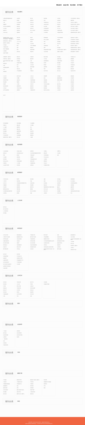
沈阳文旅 (31, 165)
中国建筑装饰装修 (6, 383)
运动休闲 (58, 20)
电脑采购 (58, 66)
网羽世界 (58, 189)
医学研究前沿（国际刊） (75, 43)
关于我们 (79, 5)
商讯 (4, 155)
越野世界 (72, 187)
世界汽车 (31, 28)
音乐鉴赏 (58, 56)
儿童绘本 (45, 193)
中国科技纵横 (19, 161)
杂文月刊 (58, 43)
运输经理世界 (5, 260)
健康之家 (18, 125)
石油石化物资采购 (33, 244)
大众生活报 (46, 51)
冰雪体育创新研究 (74, 183)
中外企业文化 (46, 157)
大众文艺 (18, 284)
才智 (4, 22)
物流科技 (58, 244)
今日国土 (58, 18)
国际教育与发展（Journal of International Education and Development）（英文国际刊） (8, 38)
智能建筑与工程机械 (47, 381)
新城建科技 (5, 385)
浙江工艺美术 (32, 30)
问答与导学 (59, 193)
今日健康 (31, 125)
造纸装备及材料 (6, 67)
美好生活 (18, 51)
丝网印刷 (45, 66)
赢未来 (58, 187)
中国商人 (45, 151)
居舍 (17, 387)
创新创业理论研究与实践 (75, 191)
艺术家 (4, 286)
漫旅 (31, 68)
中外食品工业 (19, 256)
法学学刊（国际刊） (74, 22)
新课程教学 (73, 179)
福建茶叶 (5, 24)
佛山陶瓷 (58, 62)
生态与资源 (73, 236)
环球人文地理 (46, 39)
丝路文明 (18, 37)
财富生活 (5, 153)
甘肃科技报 (46, 45)
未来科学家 (32, 183)
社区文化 (31, 22)
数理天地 (31, 187)
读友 (17, 64)
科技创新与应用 (33, 246)
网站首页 (59, 5)
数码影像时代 (73, 234)
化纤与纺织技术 (6, 262)
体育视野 (58, 191)
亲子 (58, 45)
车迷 (44, 20)
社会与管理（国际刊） (75, 30)
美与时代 (5, 282)
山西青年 (18, 18)
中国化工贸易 (19, 151)
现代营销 (5, 159)
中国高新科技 (32, 238)
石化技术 (31, 248)
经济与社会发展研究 (6, 26)
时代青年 (18, 39)
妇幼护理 (31, 131)
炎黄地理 (31, 387)
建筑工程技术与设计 (20, 389)
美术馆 (45, 62)
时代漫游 (58, 47)
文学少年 (5, 183)
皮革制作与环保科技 (6, 266)
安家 (44, 387)
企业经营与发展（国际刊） (62, 49)
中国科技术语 (5, 46)
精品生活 (45, 185)
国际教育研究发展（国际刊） (76, 32)
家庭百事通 (32, 49)
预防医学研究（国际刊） (7, 137)
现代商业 (18, 157)
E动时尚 (58, 39)
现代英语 (72, 189)
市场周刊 (5, 163)
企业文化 (18, 159)
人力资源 (18, 163)
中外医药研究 (5, 135)
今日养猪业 (46, 32)
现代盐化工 (5, 244)
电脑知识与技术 (46, 238)
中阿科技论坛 (46, 22)
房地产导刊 (19, 391)
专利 (18, 352)
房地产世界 (32, 389)
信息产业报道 (5, 52)
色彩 (31, 296)
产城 (44, 385)
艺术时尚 (18, 290)
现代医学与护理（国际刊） (75, 24)
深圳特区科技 (46, 30)
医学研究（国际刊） (74, 45)
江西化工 (72, 247)
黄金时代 (31, 51)
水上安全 (58, 64)
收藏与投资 (59, 58)
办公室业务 (19, 22)
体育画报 (72, 185)
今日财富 (5, 157)
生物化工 (18, 240)
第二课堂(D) (73, 181)
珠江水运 (58, 70)
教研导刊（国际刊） (6, 42)
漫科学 (31, 37)
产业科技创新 (19, 262)
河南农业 (31, 70)
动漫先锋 (31, 56)
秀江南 (31, 18)
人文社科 (19, 200)
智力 (71, 193)
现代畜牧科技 (46, 60)
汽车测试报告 (46, 155)
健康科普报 (19, 131)
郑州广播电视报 (6, 48)
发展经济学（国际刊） (75, 37)
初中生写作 (59, 181)
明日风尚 (5, 284)
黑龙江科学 (19, 246)
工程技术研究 (32, 391)
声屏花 (31, 284)
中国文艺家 (19, 282)
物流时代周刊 (59, 242)
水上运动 (58, 22)
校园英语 (18, 187)
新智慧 (18, 20)
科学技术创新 (32, 240)
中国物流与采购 (46, 165)
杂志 (18, 401)
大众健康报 (32, 123)
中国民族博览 (5, 294)
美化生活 (31, 290)
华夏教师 (5, 185)
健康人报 (18, 129)
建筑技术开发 (19, 379)
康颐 (31, 129)
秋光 (17, 45)
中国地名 (18, 60)
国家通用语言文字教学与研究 (49, 187)
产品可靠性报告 (60, 37)
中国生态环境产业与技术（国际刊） (49, 249)
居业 (17, 385)
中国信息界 (32, 155)
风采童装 (31, 62)
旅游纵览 (18, 24)
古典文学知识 (46, 24)
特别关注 (58, 24)
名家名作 (31, 286)
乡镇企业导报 (59, 238)
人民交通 (72, 241)
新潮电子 (72, 66)
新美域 (45, 64)
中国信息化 (73, 64)
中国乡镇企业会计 (20, 153)
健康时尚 (18, 127)
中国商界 (31, 157)
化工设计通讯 (32, 242)
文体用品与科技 (46, 242)
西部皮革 (72, 68)
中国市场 (18, 165)
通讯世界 (45, 153)
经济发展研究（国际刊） (75, 41)
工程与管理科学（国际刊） (75, 18)
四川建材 (5, 391)
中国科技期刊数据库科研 (7, 18)
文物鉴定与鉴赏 (46, 284)
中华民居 (31, 381)
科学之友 (72, 243)
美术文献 (5, 292)
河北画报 (45, 282)
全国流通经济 (19, 244)
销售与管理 (32, 161)
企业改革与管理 (6, 165)
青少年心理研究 (33, 191)
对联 (17, 66)
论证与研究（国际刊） (75, 28)
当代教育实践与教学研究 (7, 191)
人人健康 (5, 127)
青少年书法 (46, 70)
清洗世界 (58, 68)
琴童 (44, 68)
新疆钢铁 (72, 58)
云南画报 (5, 50)
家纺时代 (31, 20)
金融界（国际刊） (60, 51)
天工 (4, 69)
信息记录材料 (19, 238)
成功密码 (58, 183)
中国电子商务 (19, 62)
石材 (4, 65)
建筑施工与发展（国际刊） (35, 379)
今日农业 (45, 58)
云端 (31, 60)
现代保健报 (19, 123)
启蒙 (44, 179)
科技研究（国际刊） (74, 245)
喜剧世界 (5, 71)
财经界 (18, 155)
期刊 (18, 303)
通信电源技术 (19, 234)
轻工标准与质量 (6, 242)
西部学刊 (5, 30)
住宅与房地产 (5, 389)
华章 (44, 41)
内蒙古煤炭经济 (6, 240)
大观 (4, 296)
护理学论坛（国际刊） (7, 58)
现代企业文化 (5, 161)
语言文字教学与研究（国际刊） (8, 61)
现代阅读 (31, 179)
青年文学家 (19, 286)
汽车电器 (5, 44)
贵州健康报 (19, 135)
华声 (44, 43)
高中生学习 (46, 191)
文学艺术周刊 (19, 294)
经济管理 (19, 144)
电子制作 (18, 254)
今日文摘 (31, 43)
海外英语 (18, 181)
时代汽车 (5, 254)
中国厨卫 (31, 383)
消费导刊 (58, 151)
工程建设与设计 (19, 381)
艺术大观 (31, 294)
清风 (17, 47)
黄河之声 (5, 290)
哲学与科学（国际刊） (75, 26)
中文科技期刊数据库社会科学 (49, 240)
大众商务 (58, 153)
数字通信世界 (5, 248)
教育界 (18, 179)
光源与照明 (5, 268)
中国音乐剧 (19, 288)
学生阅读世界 (46, 28)
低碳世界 (5, 258)
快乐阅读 (45, 183)
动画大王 (18, 68)
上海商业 (45, 159)
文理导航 (5, 193)
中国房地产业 (19, 383)
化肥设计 (58, 26)
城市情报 (45, 18)
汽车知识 (72, 60)
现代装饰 (31, 385)
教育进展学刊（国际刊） (75, 51)
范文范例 (72, 5)
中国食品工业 (73, 56)
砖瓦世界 (45, 379)
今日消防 (18, 264)
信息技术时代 (59, 236)
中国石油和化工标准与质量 (48, 246)
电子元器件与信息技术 (7, 264)
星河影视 (18, 58)
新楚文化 (18, 56)
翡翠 (44, 47)
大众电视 (31, 26)
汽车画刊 (72, 62)
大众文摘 (31, 64)
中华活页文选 (5, 179)
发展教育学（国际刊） (7, 56)
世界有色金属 (5, 238)
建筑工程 (19, 373)
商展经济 (45, 161)
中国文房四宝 (59, 60)
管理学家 (31, 151)
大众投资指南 (5, 151)
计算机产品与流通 (6, 236)
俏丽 (31, 193)
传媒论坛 (18, 26)
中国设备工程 (32, 234)
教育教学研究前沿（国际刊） (76, 47)
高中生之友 (46, 189)
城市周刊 (45, 383)
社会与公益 (5, 32)
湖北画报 (58, 41)
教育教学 (19, 172)
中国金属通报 (46, 236)
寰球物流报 (46, 37)
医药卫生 (5, 133)
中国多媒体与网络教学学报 (21, 183)
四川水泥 (5, 393)
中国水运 (18, 248)
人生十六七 (19, 41)
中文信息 (5, 28)
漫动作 (31, 41)
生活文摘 (45, 26)
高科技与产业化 (73, 249)
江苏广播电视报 (33, 45)
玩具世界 (58, 246)
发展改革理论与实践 (47, 49)
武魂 (31, 181)
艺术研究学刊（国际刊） (75, 39)
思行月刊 (31, 282)
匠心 (31, 127)
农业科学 (19, 324)
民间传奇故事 (32, 288)
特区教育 (31, 185)
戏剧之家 (5, 288)
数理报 (31, 189)
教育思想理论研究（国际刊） (76, 49)
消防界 (18, 242)
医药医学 (19, 116)
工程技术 (5, 381)
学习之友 (58, 28)
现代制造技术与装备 (60, 240)
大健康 (31, 137)
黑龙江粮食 (46, 56)
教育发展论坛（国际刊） (7, 40)
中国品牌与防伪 (60, 32)
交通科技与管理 (19, 258)
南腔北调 (5, 63)
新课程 (18, 193)
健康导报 (72, 20)
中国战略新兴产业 (20, 260)
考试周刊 (5, 187)
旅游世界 (31, 39)
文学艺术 (19, 275)
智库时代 (18, 30)
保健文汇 (5, 125)
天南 (17, 296)
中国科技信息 (59, 30)
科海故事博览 (5, 256)
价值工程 (5, 246)
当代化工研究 (5, 234)
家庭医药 (31, 135)
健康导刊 (18, 133)
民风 (17, 49)
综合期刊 (19, 11)
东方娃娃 (58, 179)
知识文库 (18, 28)
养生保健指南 (5, 123)
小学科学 (5, 181)
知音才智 (31, 24)
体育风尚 (18, 185)
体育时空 (58, 185)
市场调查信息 (32, 163)
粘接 (58, 234)
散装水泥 (31, 393)
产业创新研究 (19, 70)
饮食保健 (31, 133)
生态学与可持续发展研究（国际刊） (76, 239)
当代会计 (45, 163)
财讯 (58, 155)
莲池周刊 (31, 292)
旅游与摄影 (32, 66)
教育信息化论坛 (6, 189)
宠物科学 (18, 32)
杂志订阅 (66, 5)
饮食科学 (5, 129)
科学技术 (19, 228)
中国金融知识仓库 (33, 159)
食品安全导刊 (73, 70)
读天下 (4, 95)
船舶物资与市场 (19, 236)
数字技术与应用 (33, 236)
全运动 (18, 43)
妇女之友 (18, 137)
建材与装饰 (5, 387)
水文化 (31, 32)
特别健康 (5, 131)
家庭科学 (31, 47)
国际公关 (5, 20)
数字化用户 (46, 234)
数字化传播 (59, 248)
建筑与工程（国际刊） (21, 393)
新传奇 (18, 292)
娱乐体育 (18, 191)
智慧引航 (18, 189)
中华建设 (5, 379)
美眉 (44, 181)
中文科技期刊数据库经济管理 (35, 153)
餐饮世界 (31, 58)
